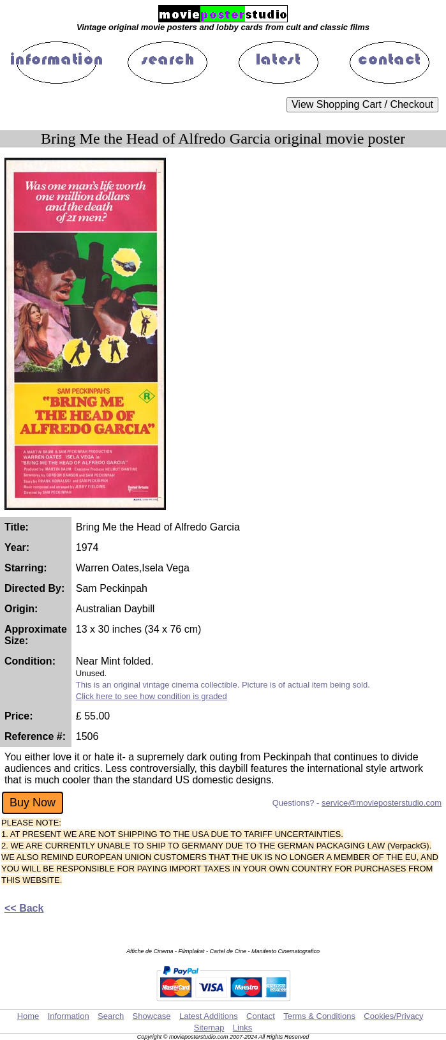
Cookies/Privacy (393, 1016)
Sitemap (209, 1027)
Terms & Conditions (319, 1016)
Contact (260, 1016)
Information (68, 1016)
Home (28, 1016)
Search (111, 1016)
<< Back (23, 908)
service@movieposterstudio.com (382, 803)
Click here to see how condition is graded (151, 696)
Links (242, 1027)
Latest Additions (208, 1016)
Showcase (152, 1016)
